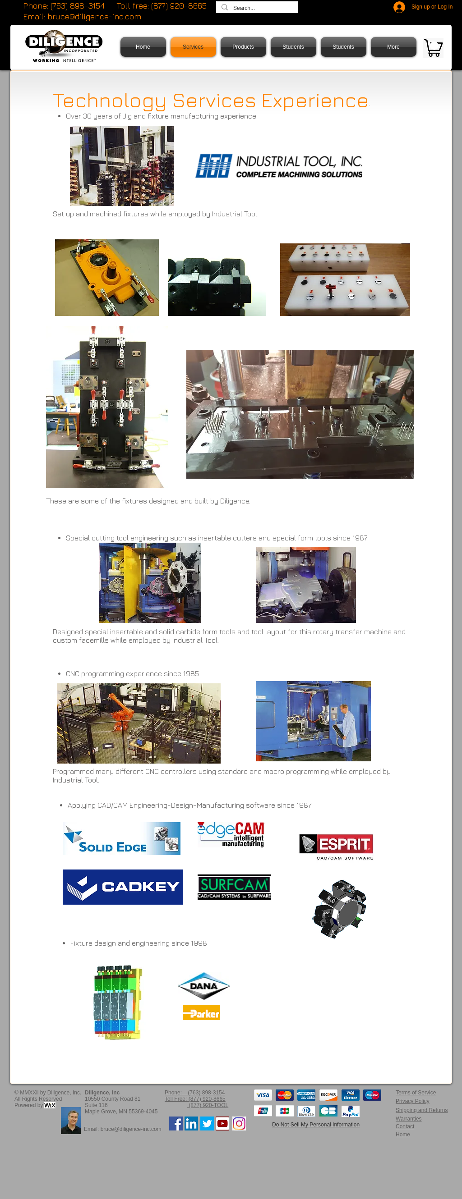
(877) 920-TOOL (207, 1105)
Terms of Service (416, 1092)
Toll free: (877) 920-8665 (161, 5)
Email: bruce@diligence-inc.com (123, 1129)
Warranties (409, 1119)
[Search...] (256, 8)
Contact (405, 1126)
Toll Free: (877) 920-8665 (195, 1099)
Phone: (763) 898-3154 (64, 5)
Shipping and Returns (422, 1110)
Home (403, 1134)
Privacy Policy (413, 1101)
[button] (434, 45)
